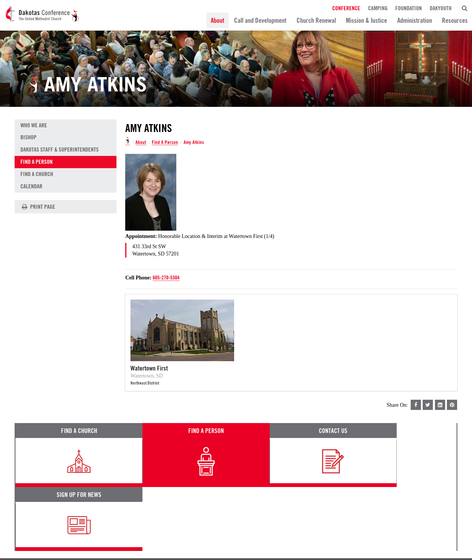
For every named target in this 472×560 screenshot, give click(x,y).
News (285, 505)
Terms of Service (31, 537)
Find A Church (36, 174)
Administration (414, 20)
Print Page (37, 207)
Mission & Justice (366, 20)
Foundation (408, 8)
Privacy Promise (66, 537)
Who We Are (33, 125)
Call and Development (260, 20)
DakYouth (441, 8)
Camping (378, 8)
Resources (455, 20)
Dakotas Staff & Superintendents (59, 150)
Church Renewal (316, 20)
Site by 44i (449, 553)
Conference (346, 8)
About (217, 20)
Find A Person (165, 142)
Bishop (28, 137)
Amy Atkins (194, 142)
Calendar (31, 186)
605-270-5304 (166, 277)
